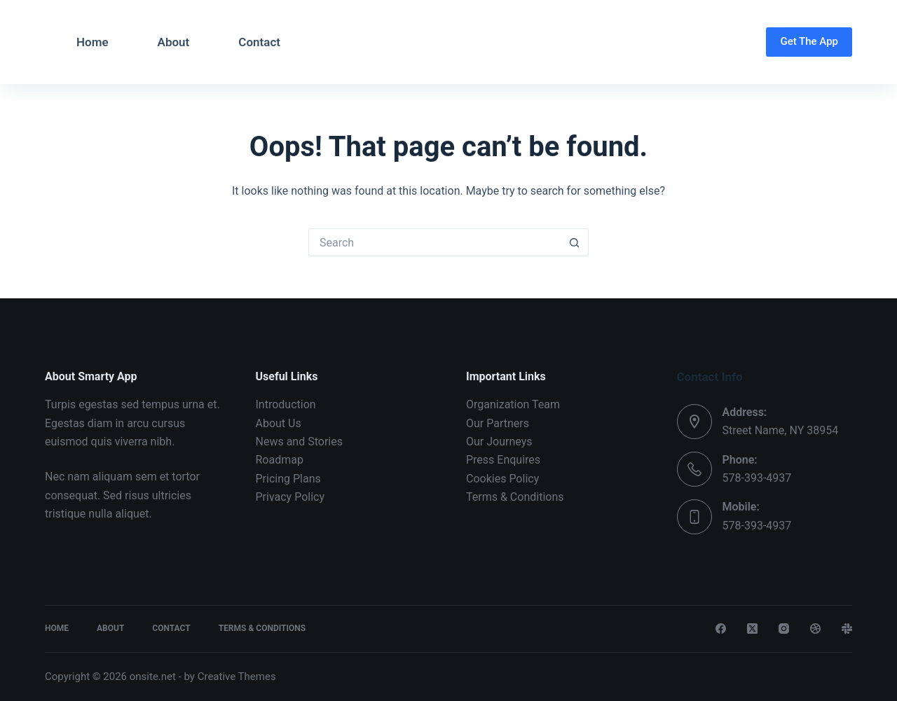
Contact (259, 42)
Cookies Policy (502, 478)
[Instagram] (784, 628)
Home (92, 42)
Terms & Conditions (515, 497)
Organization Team (513, 404)
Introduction (286, 404)
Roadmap (279, 459)
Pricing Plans (288, 478)
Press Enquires (503, 459)
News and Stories (299, 441)
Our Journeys (499, 441)
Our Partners (497, 423)
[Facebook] (720, 628)
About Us (278, 423)
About (174, 42)
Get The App (809, 41)
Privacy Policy (290, 497)
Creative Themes (237, 676)
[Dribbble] (815, 628)
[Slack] (847, 628)
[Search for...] (434, 242)
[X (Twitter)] (752, 628)
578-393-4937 (757, 478)
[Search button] (575, 242)
